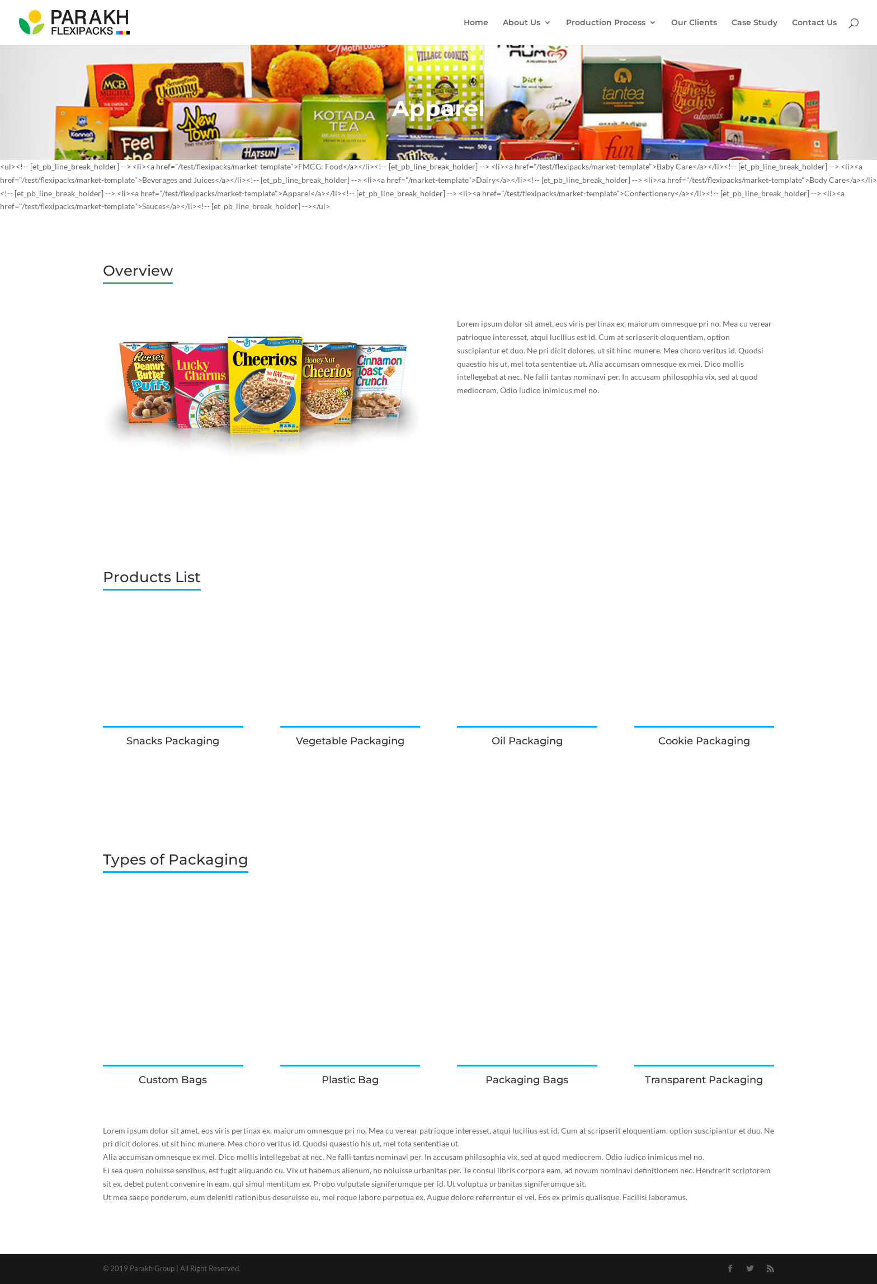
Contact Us (814, 22)
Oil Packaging (527, 741)
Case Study (754, 22)
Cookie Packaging (704, 741)
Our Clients (694, 22)
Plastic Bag (350, 1080)
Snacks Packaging (172, 741)
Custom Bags (173, 1080)
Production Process (605, 22)
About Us (521, 22)
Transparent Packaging (704, 1080)
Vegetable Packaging (350, 741)
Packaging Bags (526, 1080)
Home (476, 22)
